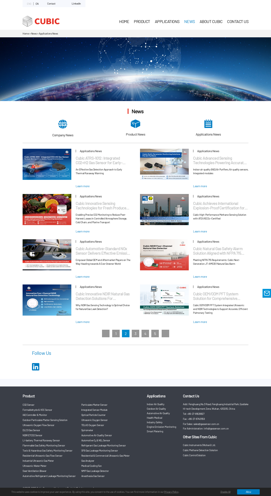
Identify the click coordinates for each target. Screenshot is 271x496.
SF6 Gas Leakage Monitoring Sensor (99, 450)
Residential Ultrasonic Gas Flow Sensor (42, 455)
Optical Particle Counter (93, 414)
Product (142, 21)
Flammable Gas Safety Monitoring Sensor (44, 445)
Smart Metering (155, 431)
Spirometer (87, 430)
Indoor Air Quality (155, 404)
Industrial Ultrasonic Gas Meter (38, 460)
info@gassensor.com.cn (216, 428)
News (189, 21)
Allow (248, 491)
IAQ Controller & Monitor (35, 414)
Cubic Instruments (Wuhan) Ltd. (199, 445)
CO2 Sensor (28, 404)
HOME (124, 21)
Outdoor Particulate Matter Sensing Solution (45, 420)
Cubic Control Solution (194, 455)
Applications (167, 21)
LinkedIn (76, 3)
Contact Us (237, 21)
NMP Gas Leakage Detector (95, 470)
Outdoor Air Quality (156, 408)
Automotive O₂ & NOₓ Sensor (95, 440)
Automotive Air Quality (158, 413)
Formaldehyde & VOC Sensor (37, 409)
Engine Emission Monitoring (161, 426)
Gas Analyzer (87, 460)
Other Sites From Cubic (200, 437)
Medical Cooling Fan (91, 465)
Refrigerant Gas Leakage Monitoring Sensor (103, 445)
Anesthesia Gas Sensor (93, 476)
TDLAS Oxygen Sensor (92, 425)
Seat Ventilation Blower (34, 470)
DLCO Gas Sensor (31, 430)
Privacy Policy (171, 491)
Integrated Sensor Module (94, 409)
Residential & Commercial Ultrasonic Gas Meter (105, 455)
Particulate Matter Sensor (94, 404)
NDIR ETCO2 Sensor (32, 435)
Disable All (225, 491)
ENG (29, 3)
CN (37, 3)
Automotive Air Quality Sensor (96, 435)
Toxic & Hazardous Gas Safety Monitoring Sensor (47, 450)
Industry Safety (155, 422)
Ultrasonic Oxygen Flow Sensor (38, 425)
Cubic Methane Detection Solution (200, 450)
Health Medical (154, 417)
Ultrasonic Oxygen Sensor (94, 420)
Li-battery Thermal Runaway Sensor (41, 440)
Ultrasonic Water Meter (34, 465)
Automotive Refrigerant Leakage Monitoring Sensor (49, 476)
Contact (51, 3)
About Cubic (211, 21)
